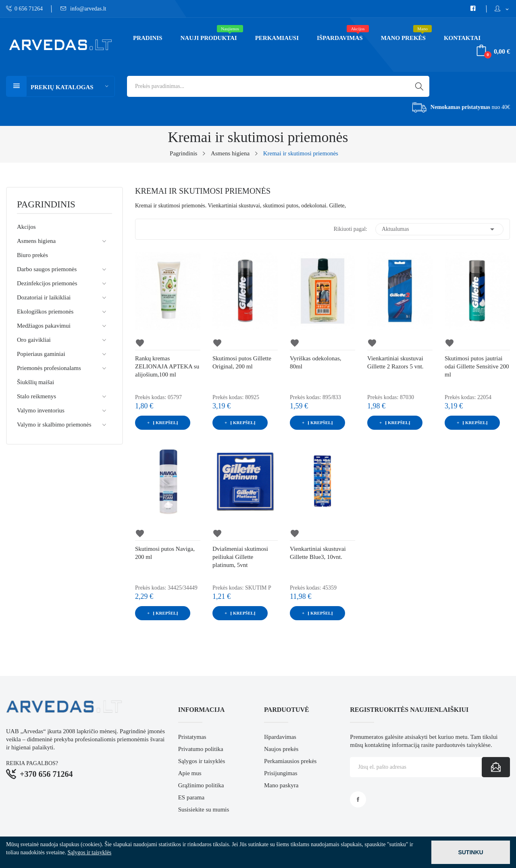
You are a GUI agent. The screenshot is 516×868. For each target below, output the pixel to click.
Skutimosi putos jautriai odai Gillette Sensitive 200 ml (477, 366)
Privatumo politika (200, 749)
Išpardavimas (280, 737)
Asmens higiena (36, 241)
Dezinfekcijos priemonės (47, 283)
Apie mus (190, 773)
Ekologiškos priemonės (45, 311)
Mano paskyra (281, 785)
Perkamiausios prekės (290, 761)
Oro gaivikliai (34, 340)
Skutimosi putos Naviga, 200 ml (165, 553)
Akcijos (26, 227)
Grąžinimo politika (201, 785)
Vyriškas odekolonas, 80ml (315, 362)
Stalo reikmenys (36, 396)
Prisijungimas (281, 773)
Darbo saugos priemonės (47, 269)
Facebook (358, 799)
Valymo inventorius (40, 410)
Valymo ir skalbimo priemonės (54, 424)
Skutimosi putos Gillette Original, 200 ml (241, 362)
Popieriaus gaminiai (41, 354)
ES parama (191, 797)
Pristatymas (192, 737)
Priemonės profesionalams (49, 368)
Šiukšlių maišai (35, 382)
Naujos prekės (281, 749)
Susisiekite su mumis (203, 809)
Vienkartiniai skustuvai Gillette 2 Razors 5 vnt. (395, 362)
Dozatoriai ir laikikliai (44, 297)
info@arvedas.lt (83, 9)
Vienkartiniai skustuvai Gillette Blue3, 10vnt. (318, 553)
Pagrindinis (46, 204)
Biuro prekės (32, 255)
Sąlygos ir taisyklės (201, 761)
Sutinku (470, 852)
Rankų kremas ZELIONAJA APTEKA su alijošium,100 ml (167, 366)
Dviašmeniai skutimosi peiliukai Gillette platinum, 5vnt (240, 557)
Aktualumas (439, 229)
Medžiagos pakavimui (44, 325)
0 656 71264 (24, 9)
